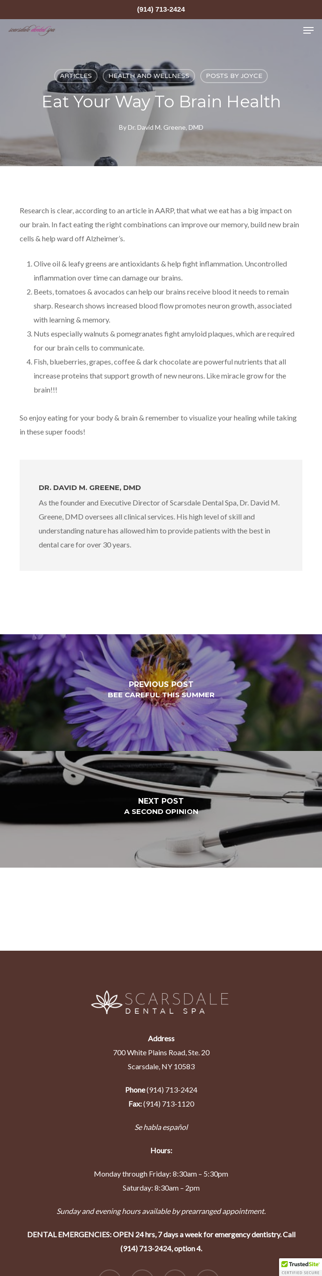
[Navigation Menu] (308, 30)
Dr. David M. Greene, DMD (165, 127)
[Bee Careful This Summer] (161, 692)
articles (76, 76)
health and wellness (148, 76)
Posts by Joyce (234, 76)
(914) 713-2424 (161, 9)
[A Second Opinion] (161, 809)
